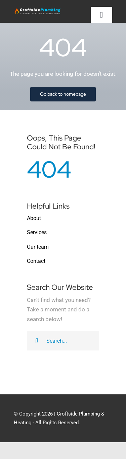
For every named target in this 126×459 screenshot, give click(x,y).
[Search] (36, 340)
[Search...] (63, 340)
